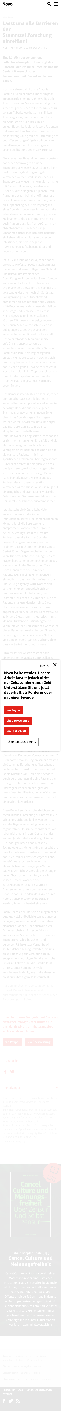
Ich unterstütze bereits (21, 741)
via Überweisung (18, 720)
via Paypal (14, 710)
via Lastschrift (16, 731)
